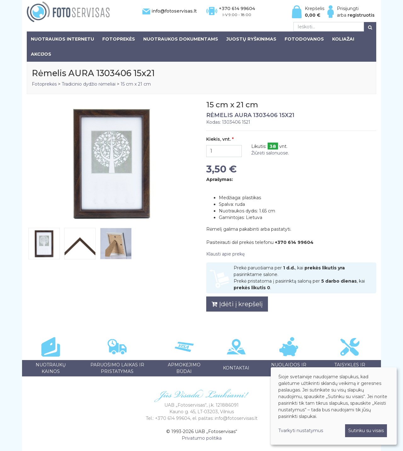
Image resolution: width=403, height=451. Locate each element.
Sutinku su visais (366, 430)
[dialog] (334, 406)
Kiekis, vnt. (218, 139)
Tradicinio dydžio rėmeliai (89, 84)
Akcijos (41, 54)
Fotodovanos (304, 39)
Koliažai (343, 39)
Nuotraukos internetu (62, 39)
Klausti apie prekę (225, 254)
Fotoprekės (118, 39)
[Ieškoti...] (328, 26)
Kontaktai (236, 368)
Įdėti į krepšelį (237, 304)
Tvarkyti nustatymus (300, 430)
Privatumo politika (202, 438)
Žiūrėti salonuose (269, 153)
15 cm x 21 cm (136, 84)
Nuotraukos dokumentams (180, 39)
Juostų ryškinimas (251, 39)
